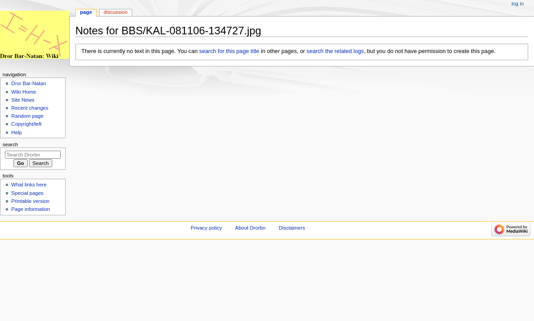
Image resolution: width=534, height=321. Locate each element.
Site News (22, 100)
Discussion (115, 12)
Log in (518, 3)
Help (16, 132)
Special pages (27, 193)
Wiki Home (23, 92)
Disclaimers (292, 227)
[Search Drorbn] (33, 155)
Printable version (30, 201)
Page (86, 12)
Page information (30, 209)
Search (10, 144)
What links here (28, 184)
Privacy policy (206, 227)
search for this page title (229, 51)
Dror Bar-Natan (28, 83)
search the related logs (335, 51)
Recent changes (29, 108)
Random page (27, 116)
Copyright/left (26, 124)
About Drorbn (250, 227)
